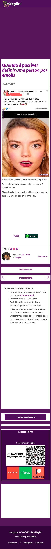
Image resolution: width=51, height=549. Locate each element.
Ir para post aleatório (25, 417)
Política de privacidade (25, 536)
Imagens (18, 258)
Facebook (12, 542)
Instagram (28, 542)
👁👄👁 (14, 248)
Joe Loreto (26, 255)
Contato (39, 542)
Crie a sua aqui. (27, 295)
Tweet (16, 235)
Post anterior (25, 269)
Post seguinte (25, 277)
